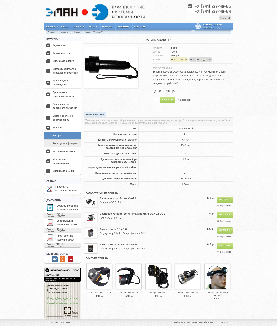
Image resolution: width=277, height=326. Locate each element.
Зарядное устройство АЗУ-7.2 (118, 198)
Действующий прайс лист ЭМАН (61, 222)
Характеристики (95, 114)
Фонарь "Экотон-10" (128, 293)
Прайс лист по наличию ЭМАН (60, 237)
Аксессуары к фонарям (65, 143)
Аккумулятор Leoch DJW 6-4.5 (118, 244)
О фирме (107, 26)
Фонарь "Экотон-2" (158, 293)
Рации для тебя (61, 53)
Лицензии (123, 26)
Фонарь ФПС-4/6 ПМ (188, 293)
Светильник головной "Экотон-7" (217, 294)
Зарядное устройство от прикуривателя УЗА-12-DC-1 (132, 213)
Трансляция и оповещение (60, 82)
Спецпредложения (63, 171)
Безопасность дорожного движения (65, 106)
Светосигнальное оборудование (63, 118)
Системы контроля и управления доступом (65, 71)
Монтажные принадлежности (62, 161)
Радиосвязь (59, 45)
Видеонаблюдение (63, 61)
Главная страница (57, 26)
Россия (174, 51)
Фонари (64, 32)
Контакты (140, 26)
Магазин (79, 26)
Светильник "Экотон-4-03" (99, 293)
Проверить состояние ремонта (62, 188)
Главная (51, 32)
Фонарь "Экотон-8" (94, 32)
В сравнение (186, 100)
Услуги (93, 26)
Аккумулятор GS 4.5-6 (113, 229)
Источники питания (64, 151)
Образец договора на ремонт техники (62, 207)
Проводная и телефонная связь (63, 94)
